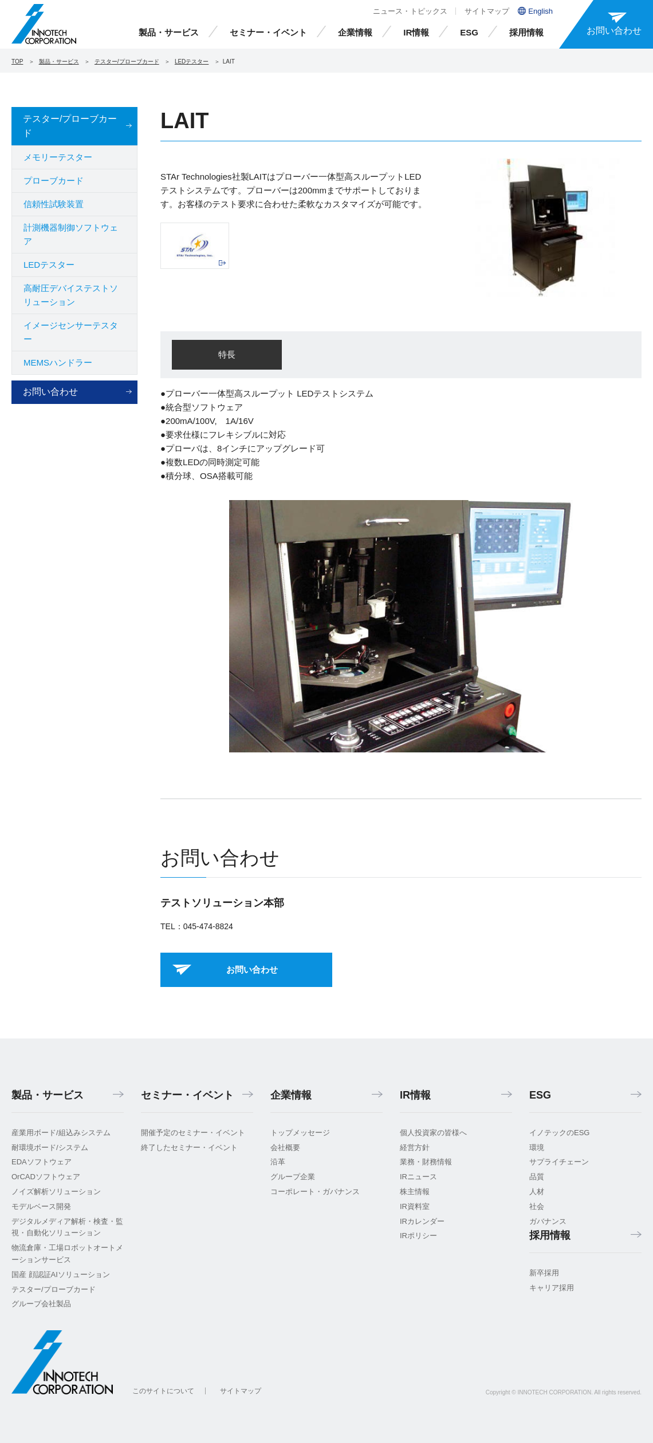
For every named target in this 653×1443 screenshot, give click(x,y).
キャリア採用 (551, 1287)
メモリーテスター (57, 157)
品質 (536, 1176)
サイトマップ (487, 11)
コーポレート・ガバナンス (315, 1191)
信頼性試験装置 (53, 204)
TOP (17, 61)
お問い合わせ (50, 392)
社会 (536, 1206)
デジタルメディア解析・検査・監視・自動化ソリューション (67, 1227)
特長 (226, 354)
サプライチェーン (559, 1161)
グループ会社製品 (41, 1303)
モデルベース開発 (41, 1206)
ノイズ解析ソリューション (56, 1191)
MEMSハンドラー (57, 362)
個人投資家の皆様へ (433, 1132)
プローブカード (53, 180)
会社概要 (285, 1147)
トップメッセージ (300, 1132)
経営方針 (415, 1147)
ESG (469, 32)
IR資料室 (415, 1206)
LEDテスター (192, 61)
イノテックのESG (559, 1132)
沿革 (277, 1161)
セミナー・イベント (268, 32)
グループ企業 (292, 1176)
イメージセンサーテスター (70, 332)
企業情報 (355, 32)
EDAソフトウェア (41, 1161)
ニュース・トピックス (410, 11)
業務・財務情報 (426, 1161)
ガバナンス (548, 1221)
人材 (536, 1191)
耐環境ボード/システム (49, 1147)
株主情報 (415, 1191)
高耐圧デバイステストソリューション (70, 295)
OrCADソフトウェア (45, 1176)
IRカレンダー (422, 1221)
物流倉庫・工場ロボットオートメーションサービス (67, 1253)
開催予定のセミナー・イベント (193, 1132)
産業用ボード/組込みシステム (61, 1132)
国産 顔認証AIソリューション (60, 1274)
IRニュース (418, 1176)
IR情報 (416, 32)
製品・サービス (169, 32)
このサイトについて (163, 1391)
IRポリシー (418, 1235)
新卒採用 (544, 1272)
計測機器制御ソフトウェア (70, 234)
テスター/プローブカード (127, 61)
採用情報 (526, 32)
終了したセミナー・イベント (189, 1147)
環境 (536, 1147)
